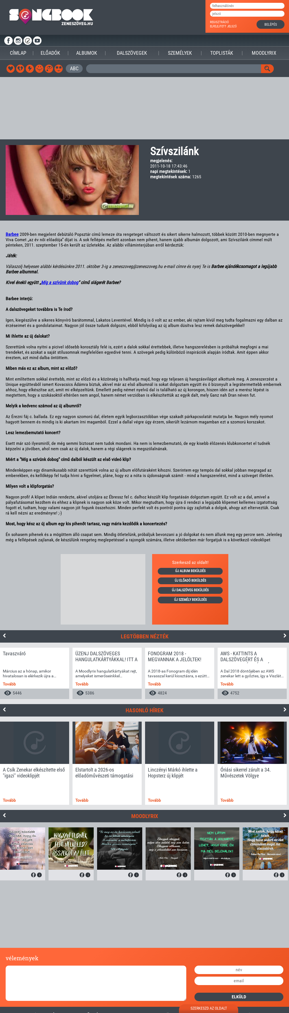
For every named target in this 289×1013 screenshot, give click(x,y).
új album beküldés (190, 571)
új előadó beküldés (190, 581)
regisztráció (219, 22)
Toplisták (221, 53)
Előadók (50, 53)
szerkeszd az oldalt (209, 1008)
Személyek (180, 53)
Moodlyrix (264, 53)
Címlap (18, 53)
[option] (34, 673)
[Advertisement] (144, 108)
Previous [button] (4, 635)
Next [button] (285, 635)
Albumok (86, 53)
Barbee (12, 234)
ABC (74, 68)
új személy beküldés (190, 600)
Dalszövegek (132, 53)
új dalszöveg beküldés (190, 590)
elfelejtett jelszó (223, 26)
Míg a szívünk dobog (59, 282)
